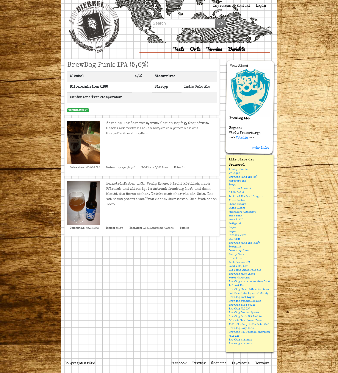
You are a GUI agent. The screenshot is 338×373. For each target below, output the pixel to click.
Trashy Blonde (238, 169)
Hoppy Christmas (239, 278)
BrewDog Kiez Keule (242, 305)
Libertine (235, 258)
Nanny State (236, 254)
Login (261, 6)
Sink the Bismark (240, 189)
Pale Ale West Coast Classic (246, 320)
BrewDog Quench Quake (244, 313)
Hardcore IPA (237, 181)
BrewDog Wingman (240, 340)
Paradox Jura (237, 235)
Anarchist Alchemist (242, 212)
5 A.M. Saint (236, 192)
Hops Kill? (236, 220)
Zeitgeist (235, 223)
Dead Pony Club (239, 251)
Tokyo (232, 185)
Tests (178, 49)
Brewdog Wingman (240, 344)
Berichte (236, 49)
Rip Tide (234, 239)
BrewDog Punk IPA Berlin (245, 316)
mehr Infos (260, 147)
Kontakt (243, 6)
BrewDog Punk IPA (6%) (243, 177)
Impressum (222, 6)
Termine (214, 49)
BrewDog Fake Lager (242, 274)
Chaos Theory (237, 204)
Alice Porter (237, 200)
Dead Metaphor (238, 266)
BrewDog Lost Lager (242, 297)
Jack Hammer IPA (239, 262)
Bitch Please (237, 208)
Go (220, 23)
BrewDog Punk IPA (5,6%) (244, 243)
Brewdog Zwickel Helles (245, 301)
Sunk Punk (235, 216)
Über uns (218, 363)
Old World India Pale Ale (245, 270)
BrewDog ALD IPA (239, 309)
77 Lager (234, 173)
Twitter (199, 363)
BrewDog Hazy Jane (241, 328)
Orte (195, 49)
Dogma (232, 227)
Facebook (179, 363)
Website (241, 137)
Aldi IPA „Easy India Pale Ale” (249, 324)
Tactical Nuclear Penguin (246, 196)
